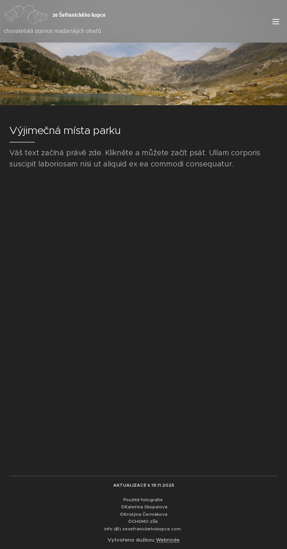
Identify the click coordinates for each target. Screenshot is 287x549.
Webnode (168, 540)
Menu (275, 21)
